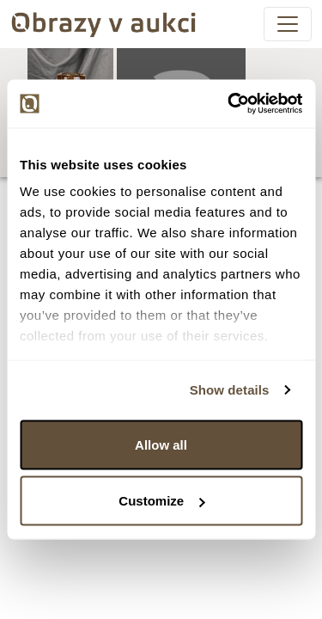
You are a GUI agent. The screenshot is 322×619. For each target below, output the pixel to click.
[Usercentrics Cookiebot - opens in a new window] (229, 104)
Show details (230, 390)
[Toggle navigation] (288, 24)
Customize (161, 500)
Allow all (161, 444)
